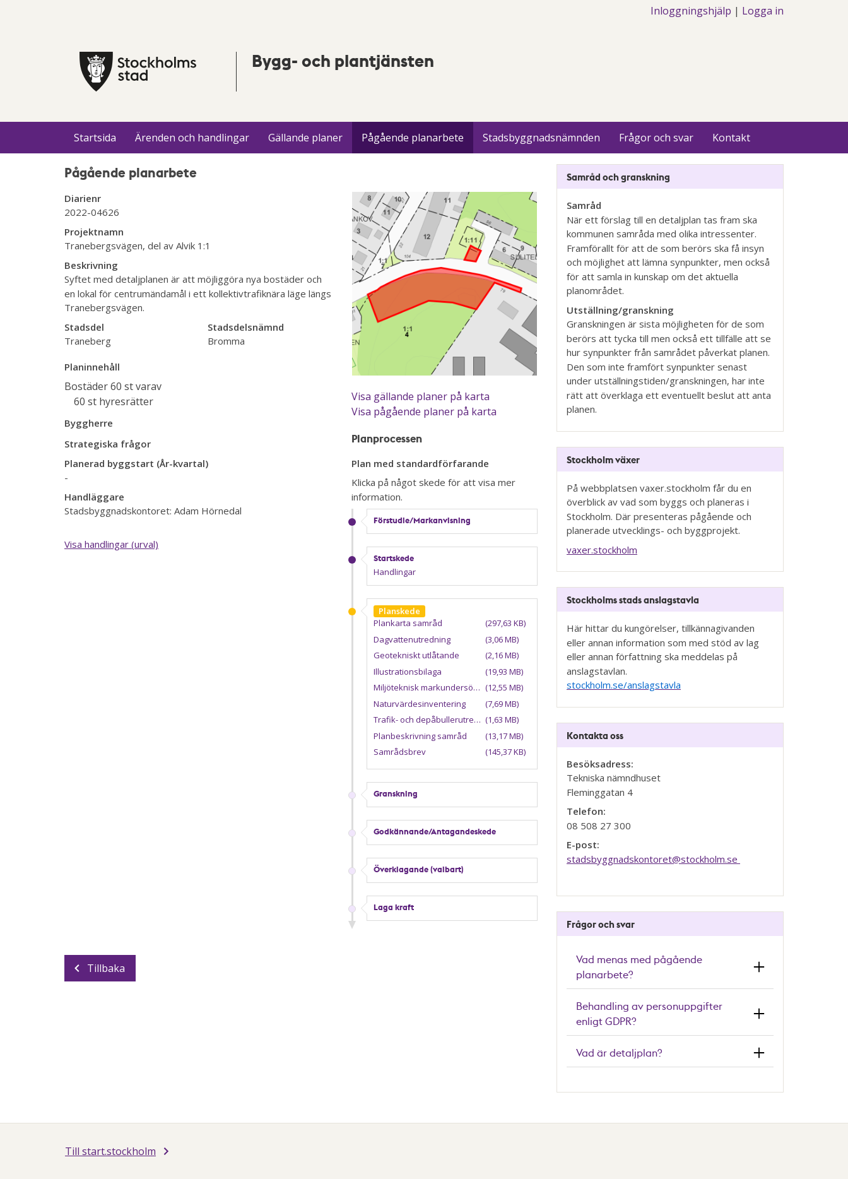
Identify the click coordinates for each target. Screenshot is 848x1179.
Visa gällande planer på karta (420, 396)
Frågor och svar (656, 138)
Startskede (394, 558)
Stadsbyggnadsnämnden (541, 138)
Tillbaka (106, 968)
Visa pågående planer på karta (424, 411)
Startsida (95, 138)
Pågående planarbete (413, 138)
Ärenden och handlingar (192, 138)
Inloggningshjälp (691, 11)
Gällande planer (305, 138)
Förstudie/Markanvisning (422, 520)
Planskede (399, 611)
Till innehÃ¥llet (0, 0)
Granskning (396, 793)
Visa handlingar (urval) (111, 544)
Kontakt (731, 138)
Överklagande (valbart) (419, 869)
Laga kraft (394, 907)
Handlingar (395, 572)
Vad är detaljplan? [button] (619, 1052)
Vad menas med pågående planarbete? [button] (639, 966)
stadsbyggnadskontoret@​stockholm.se (653, 859)
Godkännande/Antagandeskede (435, 831)
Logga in (763, 11)
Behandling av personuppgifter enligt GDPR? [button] (649, 1013)
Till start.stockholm (110, 1151)
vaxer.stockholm (602, 549)
